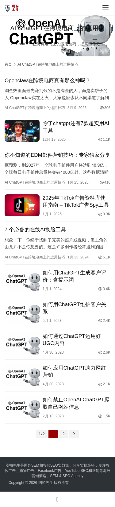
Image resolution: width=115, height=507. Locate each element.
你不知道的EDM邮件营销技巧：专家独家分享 (57, 155)
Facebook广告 (49, 470)
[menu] (105, 7)
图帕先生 (45, 483)
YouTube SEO (76, 470)
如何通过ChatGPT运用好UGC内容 (72, 339)
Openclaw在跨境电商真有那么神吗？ (47, 80)
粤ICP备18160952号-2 (88, 483)
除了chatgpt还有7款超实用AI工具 (76, 126)
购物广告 (26, 470)
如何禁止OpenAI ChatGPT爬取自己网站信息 (76, 403)
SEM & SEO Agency (66, 476)
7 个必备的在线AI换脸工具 (35, 230)
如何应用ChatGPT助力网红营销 (74, 371)
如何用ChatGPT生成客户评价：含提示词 (74, 276)
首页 (8, 64)
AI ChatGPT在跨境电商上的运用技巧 (35, 108)
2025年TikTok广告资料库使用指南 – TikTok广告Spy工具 (76, 201)
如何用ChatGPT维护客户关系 (74, 308)
